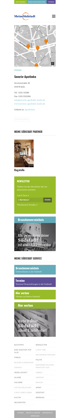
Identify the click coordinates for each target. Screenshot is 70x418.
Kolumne (18, 382)
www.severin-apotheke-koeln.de (29, 104)
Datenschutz (47, 413)
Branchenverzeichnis (36, 2)
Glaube (17, 377)
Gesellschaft (20, 373)
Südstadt (40, 393)
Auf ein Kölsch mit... (23, 388)
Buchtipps (19, 345)
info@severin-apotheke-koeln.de (29, 100)
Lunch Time (22, 195)
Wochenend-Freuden (26, 205)
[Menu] (54, 16)
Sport (38, 388)
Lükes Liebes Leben (23, 393)
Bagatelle (19, 170)
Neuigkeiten (19, 402)
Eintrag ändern (21, 119)
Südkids (18, 368)
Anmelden (47, 200)
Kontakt (20, 413)
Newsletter (41, 345)
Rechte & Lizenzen (33, 413)
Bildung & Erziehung (23, 363)
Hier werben (20, 2)
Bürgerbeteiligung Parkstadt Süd (45, 366)
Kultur (17, 398)
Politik (39, 360)
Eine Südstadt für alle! (22, 351)
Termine (51, 2)
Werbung (40, 398)
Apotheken (17, 70)
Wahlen (39, 382)
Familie (17, 357)
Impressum (35, 416)
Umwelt (39, 373)
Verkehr (40, 377)
